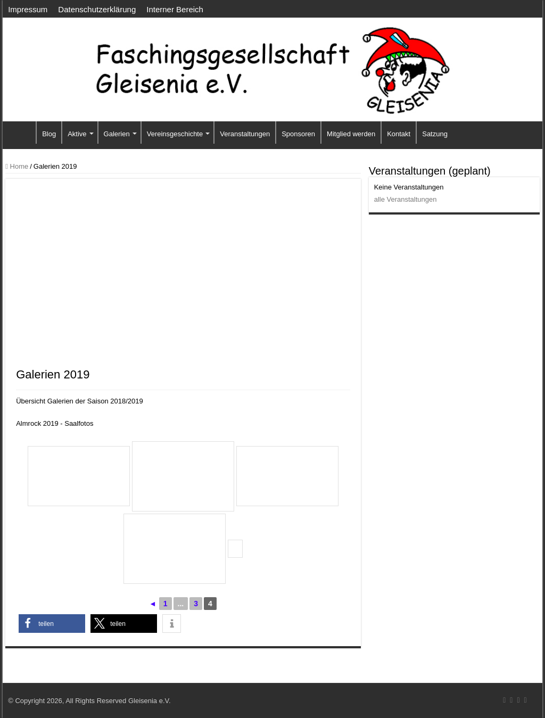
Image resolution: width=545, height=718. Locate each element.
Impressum (27, 9)
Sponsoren (298, 134)
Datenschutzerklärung (97, 9)
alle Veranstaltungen (405, 199)
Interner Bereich (174, 9)
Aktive (77, 134)
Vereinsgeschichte (175, 134)
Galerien (117, 134)
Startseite (22, 132)
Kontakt (398, 134)
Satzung (435, 134)
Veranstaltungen (245, 134)
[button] (52, 623)
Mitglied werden (351, 134)
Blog (49, 134)
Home (16, 166)
